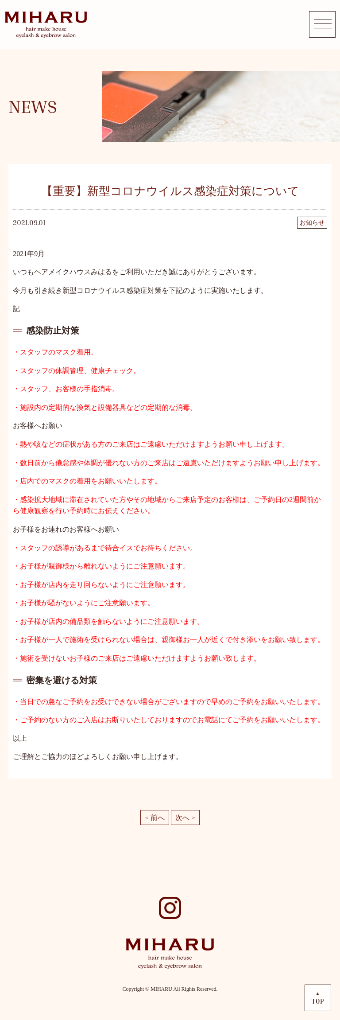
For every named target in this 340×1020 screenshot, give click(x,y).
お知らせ (312, 222)
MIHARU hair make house (45, 24)
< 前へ (155, 817)
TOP (318, 1001)
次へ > (185, 817)
